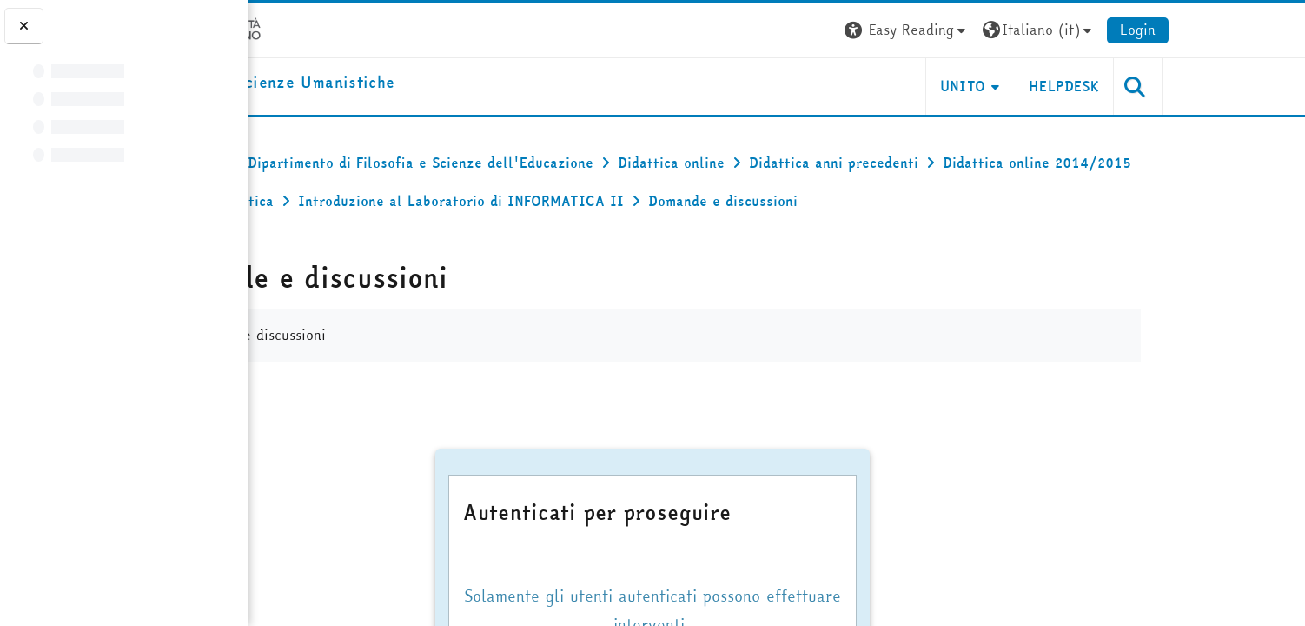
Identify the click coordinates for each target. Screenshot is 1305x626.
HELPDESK (1179, 86)
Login (1253, 29)
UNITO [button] (1078, 86)
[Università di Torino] (322, 27)
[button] (1022, 30)
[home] (391, 83)
